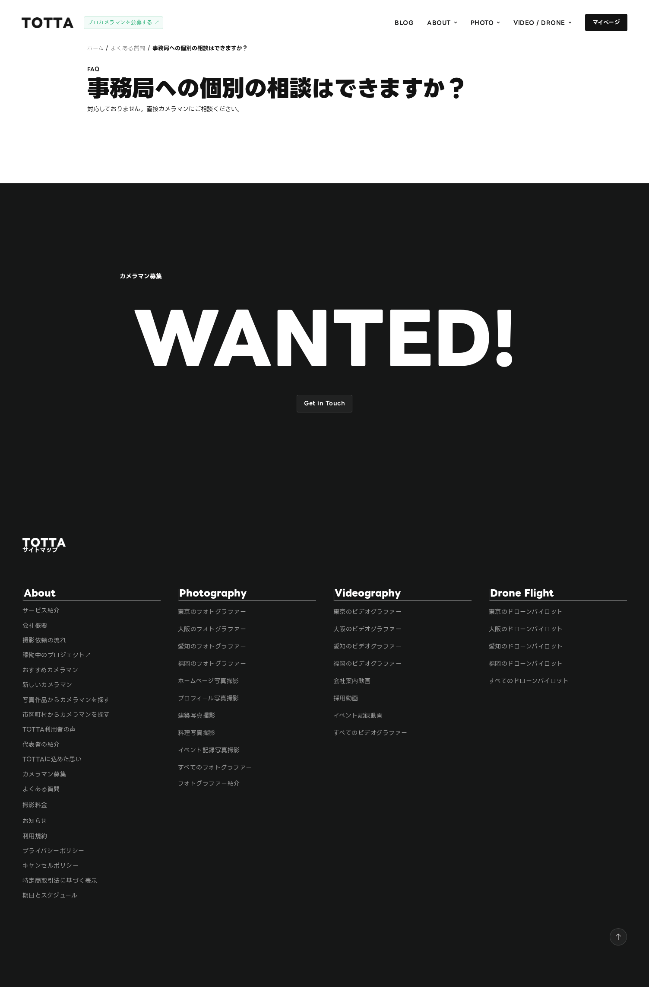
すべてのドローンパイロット (529, 681)
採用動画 (345, 698)
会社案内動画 (352, 681)
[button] (442, 23)
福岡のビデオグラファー (367, 663)
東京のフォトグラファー (212, 611)
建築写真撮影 (196, 715)
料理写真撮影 (196, 733)
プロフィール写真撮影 (208, 698)
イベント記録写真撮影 (209, 750)
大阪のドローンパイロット (526, 629)
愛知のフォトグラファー (212, 646)
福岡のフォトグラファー (212, 663)
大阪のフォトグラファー (212, 629)
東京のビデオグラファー (367, 611)
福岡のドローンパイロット (526, 663)
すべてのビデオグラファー (370, 733)
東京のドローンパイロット (526, 611)
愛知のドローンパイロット (526, 646)
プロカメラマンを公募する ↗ (123, 22)
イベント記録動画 (358, 715)
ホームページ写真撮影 (208, 681)
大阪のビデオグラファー (367, 629)
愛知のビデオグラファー (367, 646)
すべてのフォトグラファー (215, 767)
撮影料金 (34, 805)
